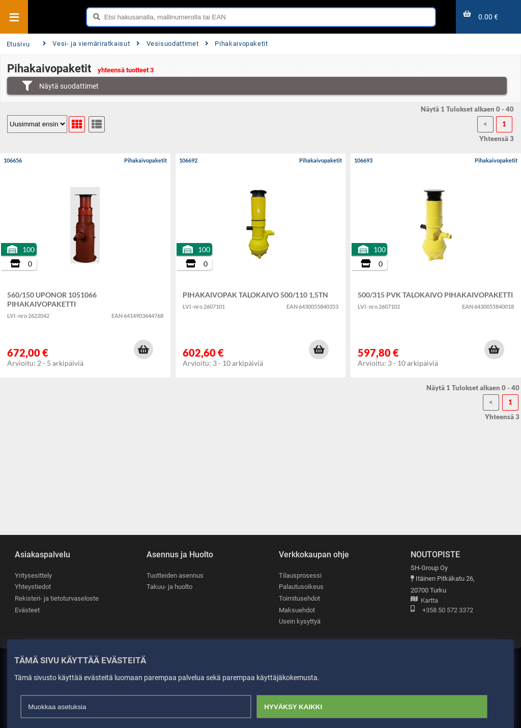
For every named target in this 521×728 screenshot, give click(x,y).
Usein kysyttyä (300, 622)
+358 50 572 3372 (442, 610)
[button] (143, 349)
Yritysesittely (33, 575)
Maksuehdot (297, 610)
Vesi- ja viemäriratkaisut (86, 43)
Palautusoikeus (301, 587)
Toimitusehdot (299, 598)
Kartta (424, 601)
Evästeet (27, 610)
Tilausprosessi (300, 575)
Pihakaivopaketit (236, 43)
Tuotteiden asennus (175, 575)
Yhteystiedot (33, 587)
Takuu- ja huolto (169, 587)
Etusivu (18, 44)
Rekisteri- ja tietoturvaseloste (57, 598)
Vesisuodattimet (167, 43)
